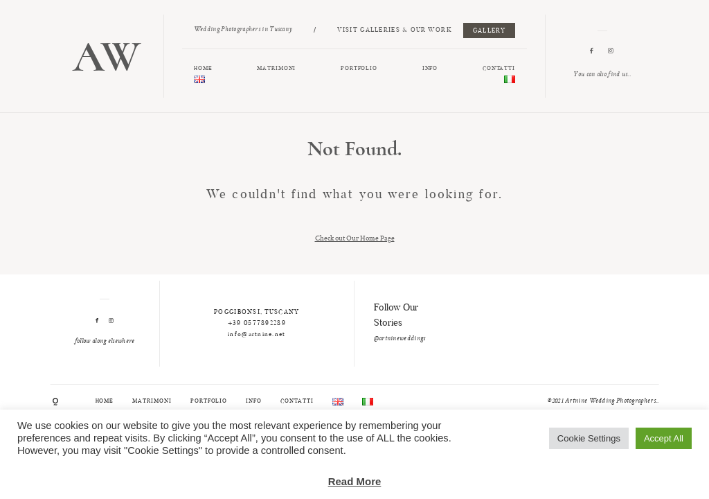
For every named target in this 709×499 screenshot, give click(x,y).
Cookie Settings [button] (588, 438)
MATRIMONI (276, 68)
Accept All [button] (663, 438)
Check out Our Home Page (355, 238)
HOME (203, 68)
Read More (355, 481)
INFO (430, 68)
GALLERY (489, 31)
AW (107, 56)
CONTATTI (499, 68)
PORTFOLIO (359, 68)
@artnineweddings (400, 338)
